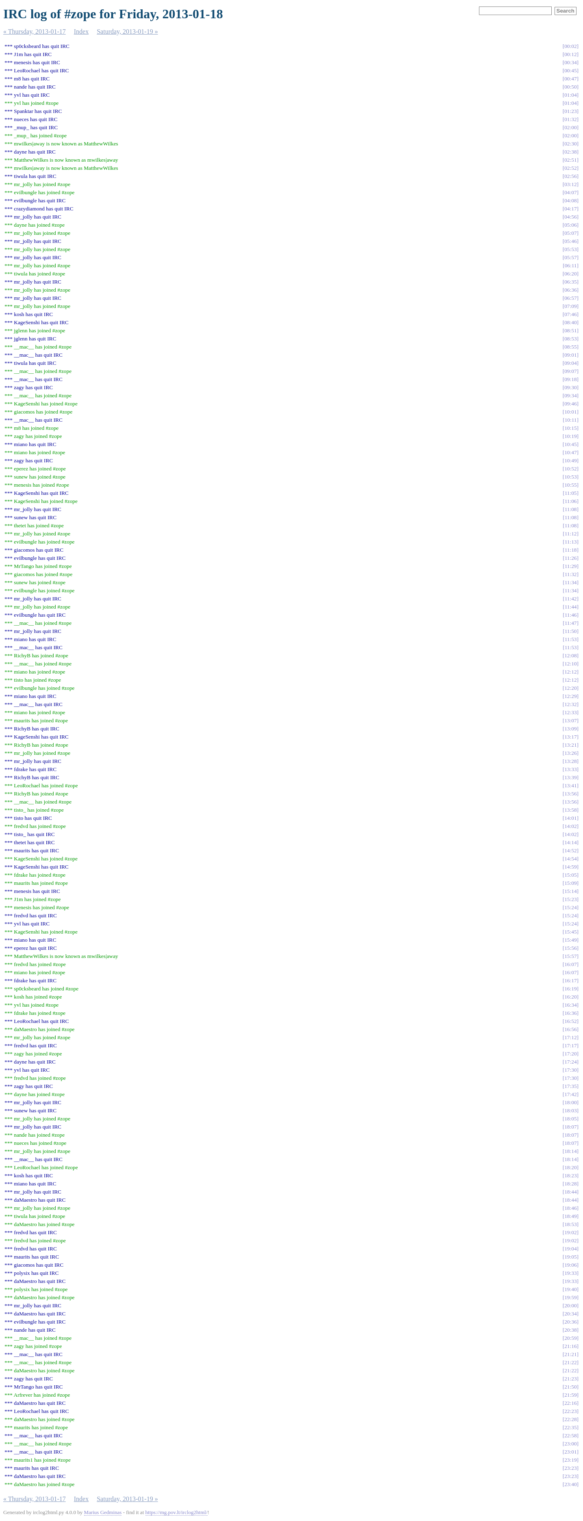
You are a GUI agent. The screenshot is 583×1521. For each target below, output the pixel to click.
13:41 (570, 785)
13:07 (570, 720)
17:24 (570, 1062)
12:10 (570, 664)
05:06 (570, 225)
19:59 (570, 1297)
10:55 (570, 485)
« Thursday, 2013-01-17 (34, 31)
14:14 (570, 842)
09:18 (570, 379)
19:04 (570, 1249)
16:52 (570, 1021)
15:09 (570, 883)
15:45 (570, 932)
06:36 (570, 290)
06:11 (571, 265)
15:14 (570, 891)
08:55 (570, 347)
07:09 (570, 306)
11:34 (571, 582)
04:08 (570, 200)
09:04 (570, 363)
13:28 (570, 761)
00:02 (570, 46)
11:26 (571, 558)
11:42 (571, 599)
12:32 (570, 704)
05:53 (570, 249)
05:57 (570, 257)
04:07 (570, 192)
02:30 (570, 144)
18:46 (570, 1208)
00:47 (570, 79)
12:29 (570, 696)
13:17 (570, 737)
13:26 (570, 753)
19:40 (570, 1289)
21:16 (570, 1346)
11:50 (571, 631)
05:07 (570, 233)
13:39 (570, 777)
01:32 (570, 119)
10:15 (570, 428)
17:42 (570, 1094)
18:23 (570, 1175)
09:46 (570, 404)
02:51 (570, 160)
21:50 (570, 1387)
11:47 (571, 623)
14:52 (570, 850)
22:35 (570, 1427)
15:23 (570, 899)
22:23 (570, 1411)
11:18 (571, 550)
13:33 (570, 769)
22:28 (570, 1419)
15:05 (570, 875)
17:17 (570, 1045)
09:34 (570, 395)
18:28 (570, 1184)
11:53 (571, 639)
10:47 (570, 452)
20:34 (570, 1314)
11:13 (571, 542)
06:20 (570, 274)
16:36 (570, 1013)
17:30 (570, 1070)
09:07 (570, 371)
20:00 (570, 1305)
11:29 (571, 566)
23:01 (570, 1452)
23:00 (570, 1444)
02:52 (570, 168)
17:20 (570, 1054)
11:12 (571, 534)
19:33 (570, 1273)
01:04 (570, 95)
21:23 (570, 1379)
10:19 (570, 436)
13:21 (570, 745)
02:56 (570, 176)
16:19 (570, 989)
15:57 (570, 956)
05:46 (570, 241)
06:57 (570, 298)
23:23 (570, 1468)
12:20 (570, 688)
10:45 (570, 444)
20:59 (570, 1338)
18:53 (570, 1224)
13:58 (570, 810)
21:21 (570, 1354)
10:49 (570, 460)
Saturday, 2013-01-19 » (127, 31)
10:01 (570, 412)
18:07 (570, 1127)
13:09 (570, 729)
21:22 (570, 1362)
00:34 (570, 62)
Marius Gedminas (103, 1512)
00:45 (570, 70)
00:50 (570, 87)
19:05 (570, 1257)
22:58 (570, 1435)
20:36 (570, 1322)
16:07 (570, 964)
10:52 (570, 469)
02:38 (570, 152)
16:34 (570, 1005)
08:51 (570, 330)
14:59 (570, 867)
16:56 (570, 1029)
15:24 (570, 907)
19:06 (570, 1265)
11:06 (571, 501)
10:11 (571, 420)
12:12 (570, 672)
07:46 (570, 314)
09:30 (570, 387)
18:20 (570, 1167)
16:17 (570, 980)
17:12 (570, 1037)
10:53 (570, 477)
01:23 (570, 111)
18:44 (570, 1192)
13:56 (570, 794)
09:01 (570, 355)
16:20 (570, 997)
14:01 (570, 818)
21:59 (570, 1395)
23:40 (570, 1484)
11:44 (571, 607)
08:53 (570, 339)
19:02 (570, 1232)
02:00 (570, 127)
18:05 (570, 1119)
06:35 (570, 282)
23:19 (570, 1460)
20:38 (570, 1330)
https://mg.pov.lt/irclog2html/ (176, 1512)
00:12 (570, 54)
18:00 (570, 1102)
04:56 (570, 217)
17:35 (570, 1086)
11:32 (571, 574)
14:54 (570, 859)
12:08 (570, 655)
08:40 (570, 322)
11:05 (571, 493)
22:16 (570, 1403)
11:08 (571, 509)
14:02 (570, 826)
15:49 (570, 940)
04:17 (570, 209)
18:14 (570, 1151)
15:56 (570, 948)
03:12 (570, 184)
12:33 (570, 712)
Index (81, 31)
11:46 (571, 615)
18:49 (570, 1216)
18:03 (570, 1110)
